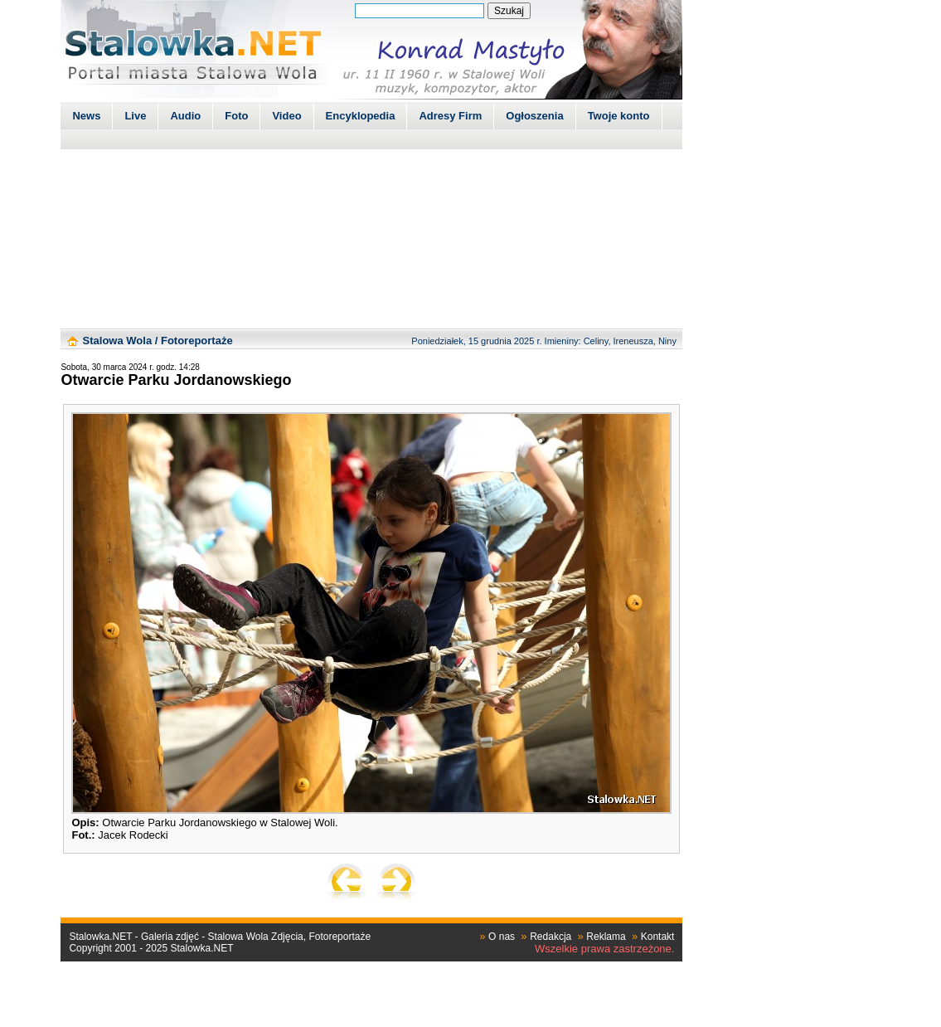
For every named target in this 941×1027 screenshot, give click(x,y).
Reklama (605, 936)
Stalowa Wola (118, 340)
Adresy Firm (450, 116)
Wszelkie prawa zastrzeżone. (604, 948)
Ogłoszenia (534, 116)
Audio (185, 116)
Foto (236, 116)
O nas (501, 936)
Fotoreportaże (197, 340)
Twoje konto (619, 116)
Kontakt (658, 936)
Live (135, 116)
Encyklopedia (360, 116)
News (86, 116)
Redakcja (550, 936)
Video (286, 116)
